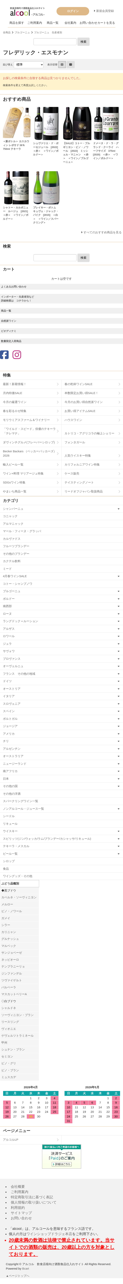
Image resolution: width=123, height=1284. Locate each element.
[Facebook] (4, 355)
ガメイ (5, 918)
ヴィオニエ (8, 1028)
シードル (9, 816)
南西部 (7, 606)
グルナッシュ (10, 938)
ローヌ (7, 613)
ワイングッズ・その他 (17, 876)
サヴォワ (9, 651)
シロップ (9, 861)
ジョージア (10, 726)
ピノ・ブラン (10, 1070)
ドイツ (7, 681)
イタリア (9, 696)
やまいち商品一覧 (14, 491)
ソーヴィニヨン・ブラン (17, 1015)
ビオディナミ (8, 331)
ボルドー (9, 598)
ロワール (9, 636)
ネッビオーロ (10, 959)
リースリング (10, 1021)
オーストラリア (13, 756)
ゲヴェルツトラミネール (17, 1035)
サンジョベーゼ (11, 952)
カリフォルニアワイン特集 (82, 464)
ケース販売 (72, 473)
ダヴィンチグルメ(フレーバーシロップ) (29, 442)
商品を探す (16, 22)
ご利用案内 (34, 22)
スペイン (9, 711)
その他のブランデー (16, 553)
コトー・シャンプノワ (17, 583)
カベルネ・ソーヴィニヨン (19, 897)
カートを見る (106, 22)
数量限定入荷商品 (11, 341)
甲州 (4, 1042)
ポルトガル (10, 718)
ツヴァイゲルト (11, 980)
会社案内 (70, 22)
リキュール (10, 823)
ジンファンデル (11, 973)
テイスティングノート (79, 482)
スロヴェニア (12, 703)
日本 (6, 778)
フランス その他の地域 (19, 673)
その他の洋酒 (12, 793)
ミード (7, 568)
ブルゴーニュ (22, 32)
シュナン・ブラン (13, 1049)
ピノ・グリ (8, 1063)
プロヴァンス (12, 658)
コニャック (10, 516)
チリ (6, 741)
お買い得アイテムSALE (80, 411)
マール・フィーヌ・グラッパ (22, 531)
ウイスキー (10, 831)
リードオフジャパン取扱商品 (84, 491)
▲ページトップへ (18, 1275)
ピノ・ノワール (11, 911)
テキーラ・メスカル (16, 846)
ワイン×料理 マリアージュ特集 (23, 473)
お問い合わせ (88, 22)
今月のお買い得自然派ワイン (84, 402)
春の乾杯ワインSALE (78, 384)
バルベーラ (8, 987)
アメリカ (9, 733)
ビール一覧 (10, 853)
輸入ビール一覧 (13, 464)
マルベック (8, 945)
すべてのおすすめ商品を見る (102, 232)
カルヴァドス (12, 538)
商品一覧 (52, 22)
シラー (5, 925)
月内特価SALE (12, 393)
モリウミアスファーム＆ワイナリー (26, 420)
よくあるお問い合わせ (13, 286)
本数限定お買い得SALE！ (81, 393)
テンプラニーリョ (13, 966)
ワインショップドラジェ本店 (49, 1234)
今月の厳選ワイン (14, 402)
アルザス (9, 628)
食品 (6, 868)
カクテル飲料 (12, 561)
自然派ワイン (8, 320)
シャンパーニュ (13, 508)
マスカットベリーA (14, 994)
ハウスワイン (73, 420)
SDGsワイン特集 (14, 482)
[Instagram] (17, 355)
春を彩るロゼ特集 (14, 411)
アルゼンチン (12, 748)
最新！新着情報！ (14, 384)
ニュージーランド (14, 763)
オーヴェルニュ (13, 666)
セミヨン (7, 1056)
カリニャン (8, 932)
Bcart (25, 1268)
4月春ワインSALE (15, 576)
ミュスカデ (8, 1077)
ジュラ (7, 643)
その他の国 (10, 786)
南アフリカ (10, 771)
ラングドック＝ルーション (20, 621)
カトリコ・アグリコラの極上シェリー (89, 433)
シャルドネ (8, 1008)
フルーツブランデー (16, 546)
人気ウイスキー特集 (78, 455)
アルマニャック (13, 523)
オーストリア (12, 688)
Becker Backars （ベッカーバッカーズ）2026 (30, 453)
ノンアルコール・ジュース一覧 (23, 808)
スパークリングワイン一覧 (20, 801)
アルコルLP (10, 1139)
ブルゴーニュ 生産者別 (48, 32)
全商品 (7, 32)
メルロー (7, 904)
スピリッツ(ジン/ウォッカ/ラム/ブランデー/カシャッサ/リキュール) (47, 838)
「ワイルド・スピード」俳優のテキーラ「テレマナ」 (29, 431)
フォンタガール (75, 442)
